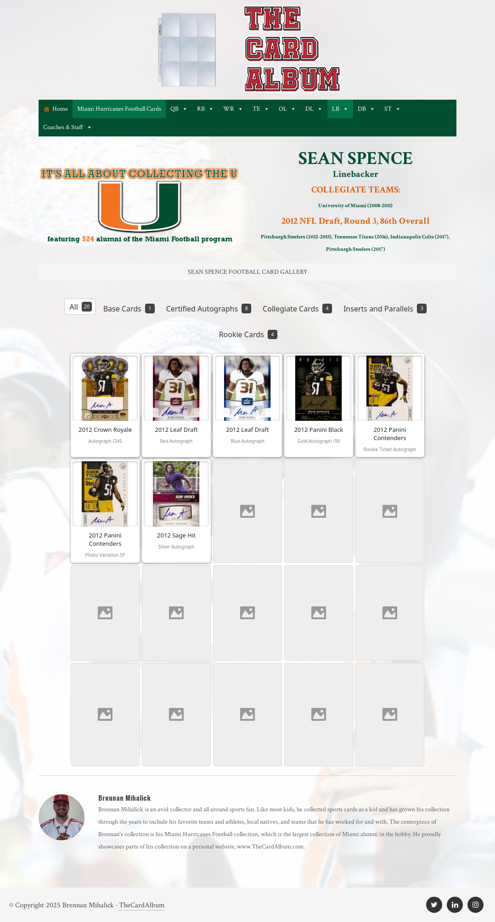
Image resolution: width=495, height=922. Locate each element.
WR (233, 109)
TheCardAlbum (142, 905)
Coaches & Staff (67, 127)
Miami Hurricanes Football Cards (119, 109)
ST (392, 109)
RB (205, 109)
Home (60, 109)
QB (179, 109)
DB (366, 109)
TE (261, 109)
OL (287, 109)
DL (314, 109)
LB (340, 109)
